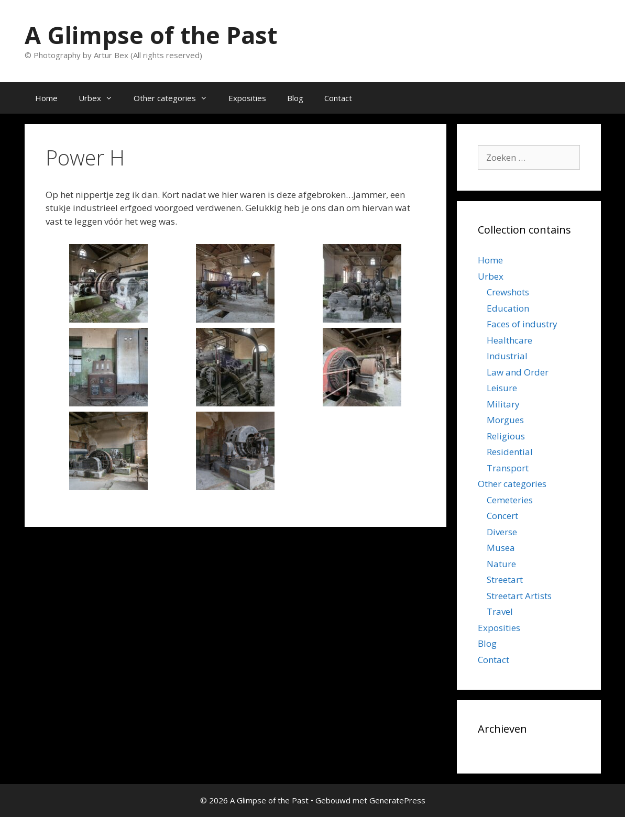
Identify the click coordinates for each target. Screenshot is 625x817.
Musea (501, 548)
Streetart (505, 579)
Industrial (507, 356)
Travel (500, 611)
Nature (501, 564)
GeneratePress (397, 800)
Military (503, 404)
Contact (338, 98)
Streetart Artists (519, 596)
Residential (510, 452)
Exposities (247, 98)
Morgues (505, 420)
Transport (508, 468)
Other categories (176, 98)
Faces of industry (522, 324)
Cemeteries (510, 500)
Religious (506, 436)
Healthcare (509, 340)
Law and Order (518, 372)
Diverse (502, 532)
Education (508, 308)
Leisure (502, 388)
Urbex (101, 98)
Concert (502, 516)
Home (46, 98)
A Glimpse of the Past (151, 35)
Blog (295, 98)
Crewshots (508, 292)
